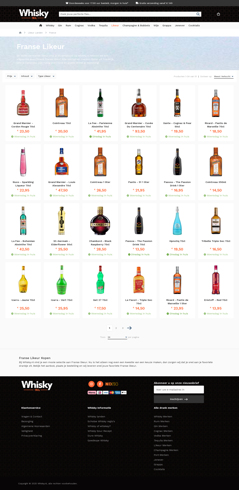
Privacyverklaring (31, 435)
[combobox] (130, 14)
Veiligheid (27, 430)
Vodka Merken (162, 435)
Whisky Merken (163, 416)
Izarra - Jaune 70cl (23, 300)
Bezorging (27, 421)
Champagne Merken (166, 450)
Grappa (158, 464)
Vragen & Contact (31, 416)
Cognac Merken (163, 430)
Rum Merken (161, 421)
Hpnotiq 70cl (177, 241)
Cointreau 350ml (215, 182)
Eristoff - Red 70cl (215, 300)
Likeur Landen (35, 32)
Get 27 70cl (100, 300)
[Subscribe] (179, 399)
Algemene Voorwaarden (35, 426)
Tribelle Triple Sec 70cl (215, 241)
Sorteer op (206, 76)
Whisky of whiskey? (99, 426)
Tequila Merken (163, 440)
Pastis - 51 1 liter (138, 182)
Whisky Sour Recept (100, 430)
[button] (209, 15)
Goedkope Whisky (98, 440)
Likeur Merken (162, 445)
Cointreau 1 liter (100, 182)
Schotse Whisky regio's (101, 421)
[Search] (198, 14)
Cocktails (159, 469)
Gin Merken (161, 426)
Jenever (158, 459)
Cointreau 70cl (62, 123)
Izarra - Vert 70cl (61, 300)
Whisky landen (96, 416)
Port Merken (161, 454)
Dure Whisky (95, 435)
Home (20, 32)
